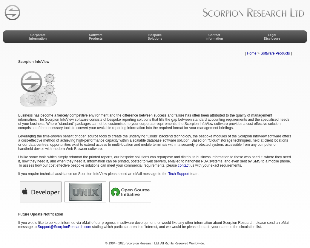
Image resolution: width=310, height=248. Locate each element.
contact (184, 165)
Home (252, 53)
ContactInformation (214, 36)
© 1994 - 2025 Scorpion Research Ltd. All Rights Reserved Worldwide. (155, 243)
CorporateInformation (38, 36)
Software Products (275, 53)
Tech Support (178, 174)
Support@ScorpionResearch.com (64, 227)
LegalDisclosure (272, 36)
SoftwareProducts (95, 36)
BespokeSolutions (155, 36)
